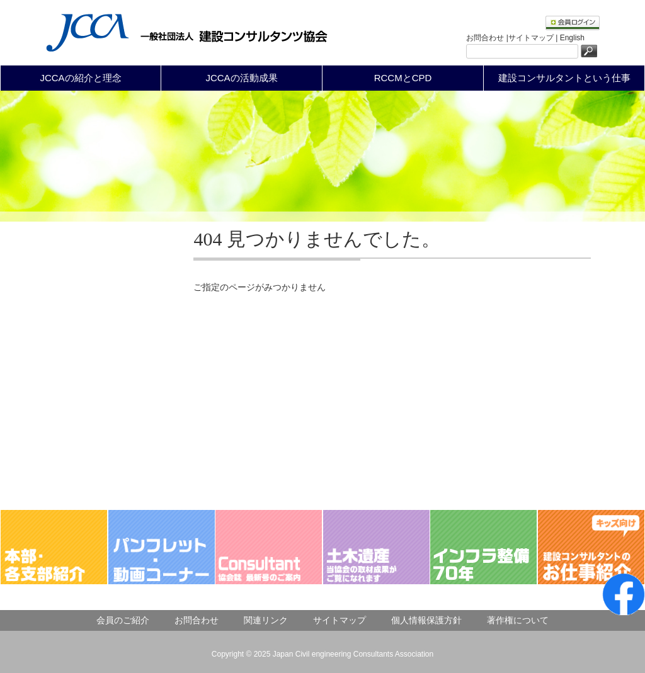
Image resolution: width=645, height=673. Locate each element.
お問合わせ (196, 620)
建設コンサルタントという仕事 (564, 77)
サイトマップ (339, 620)
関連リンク (266, 620)
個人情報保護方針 (426, 620)
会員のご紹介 (122, 620)
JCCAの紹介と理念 (80, 77)
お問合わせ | (487, 37)
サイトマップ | (534, 37)
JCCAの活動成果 (241, 77)
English (572, 37)
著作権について (518, 620)
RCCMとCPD (403, 77)
